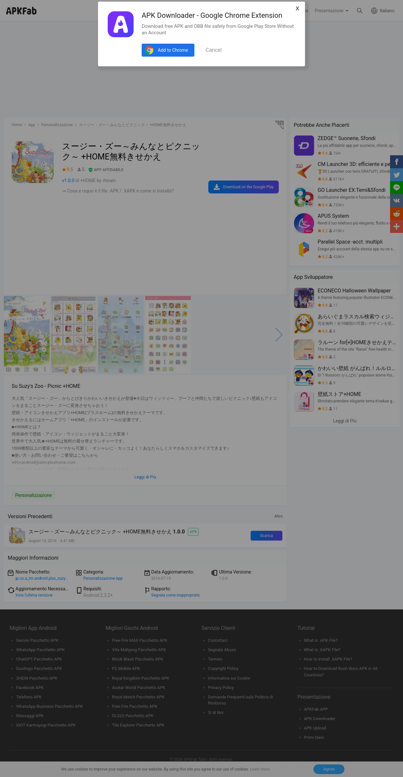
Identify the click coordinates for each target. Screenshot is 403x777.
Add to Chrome (173, 50)
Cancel (213, 50)
